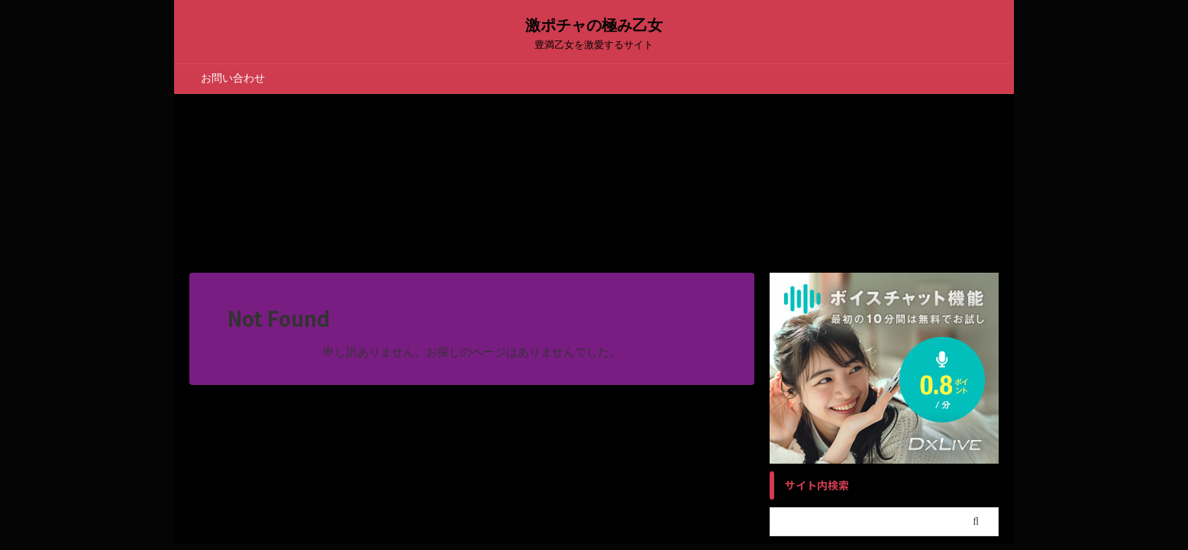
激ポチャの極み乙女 (594, 25)
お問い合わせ (233, 78)
